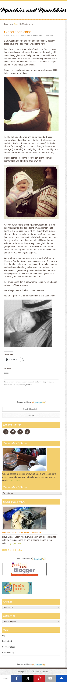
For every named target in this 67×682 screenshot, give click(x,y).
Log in (4, 635)
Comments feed (8, 647)
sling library (20, 385)
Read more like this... (12, 550)
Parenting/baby (21, 382)
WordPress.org (8, 653)
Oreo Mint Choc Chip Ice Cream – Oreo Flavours (21, 532)
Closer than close (18, 32)
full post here (15, 543)
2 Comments (48, 36)
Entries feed (7, 641)
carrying (50, 382)
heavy (6, 385)
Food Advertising (23, 402)
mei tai (12, 385)
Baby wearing (40, 382)
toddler (29, 385)
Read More (15, 480)
